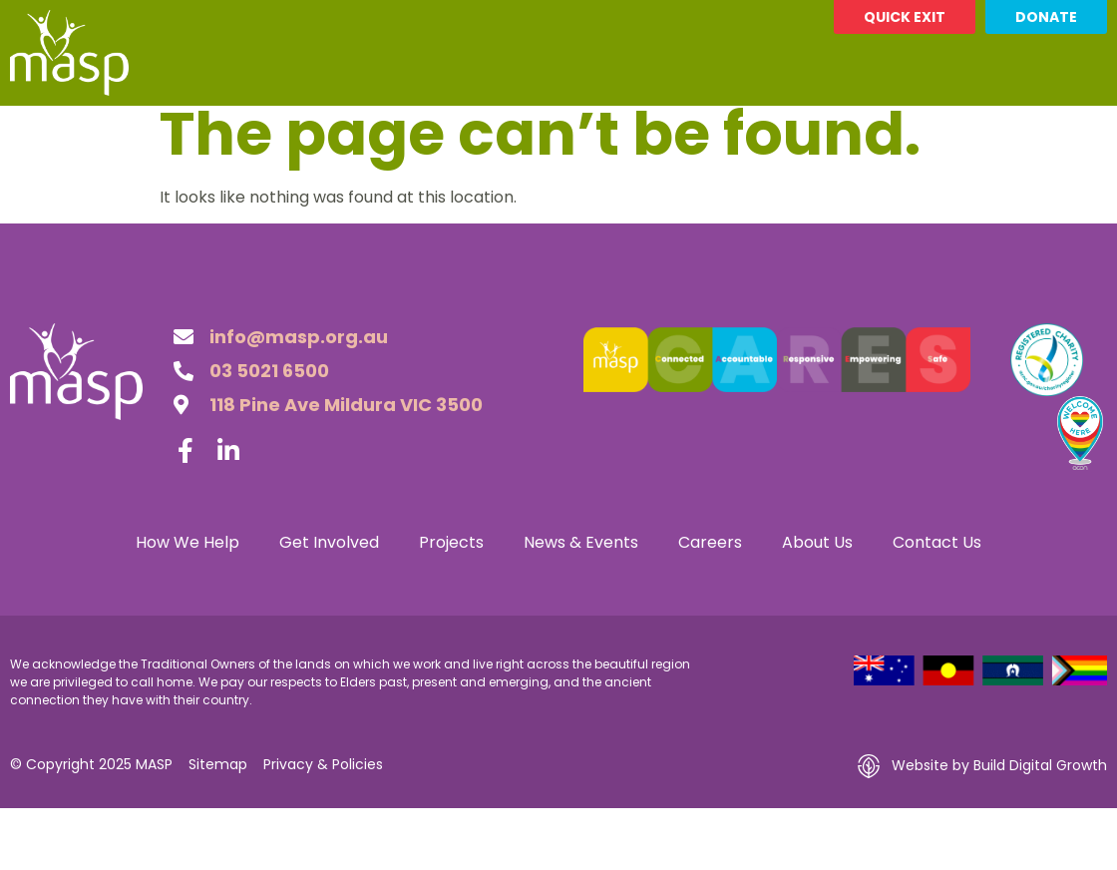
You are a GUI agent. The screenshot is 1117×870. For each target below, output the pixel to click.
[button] (1088, 129)
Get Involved (267, 129)
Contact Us (940, 129)
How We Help (109, 129)
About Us (803, 129)
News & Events (553, 129)
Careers (689, 128)
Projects (406, 129)
